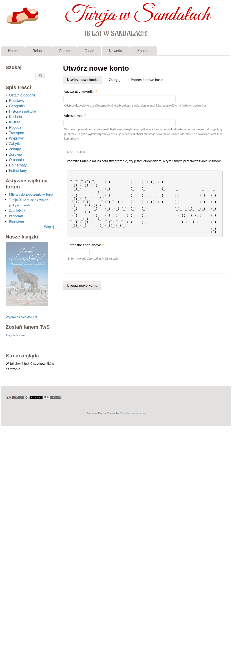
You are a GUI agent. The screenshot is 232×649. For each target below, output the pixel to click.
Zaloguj (114, 79)
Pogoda (15, 127)
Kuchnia (15, 117)
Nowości (115, 51)
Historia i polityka (22, 111)
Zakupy (15, 149)
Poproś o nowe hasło (147, 79)
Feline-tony (18, 171)
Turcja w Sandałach (137, 15)
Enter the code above (86, 245)
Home (13, 51)
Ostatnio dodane (22, 95)
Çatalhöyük (17, 210)
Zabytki (15, 144)
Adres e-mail (75, 115)
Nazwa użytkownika (80, 91)
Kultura (14, 122)
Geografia (17, 106)
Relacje (38, 51)
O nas (89, 51)
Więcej (49, 227)
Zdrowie (15, 154)
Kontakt (143, 51)
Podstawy (16, 101)
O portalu (16, 160)
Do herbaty (18, 165)
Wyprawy (16, 138)
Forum (64, 51)
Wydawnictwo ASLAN (21, 317)
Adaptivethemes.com (133, 413)
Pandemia (16, 216)
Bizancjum (16, 221)
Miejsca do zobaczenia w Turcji (31, 194)
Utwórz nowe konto (84, 79)
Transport (16, 133)
